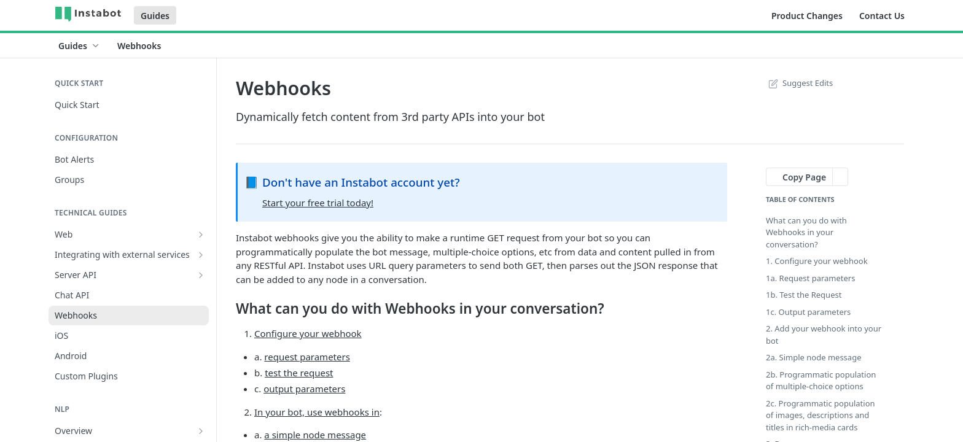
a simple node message (315, 434)
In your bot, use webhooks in (317, 412)
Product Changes (807, 15)
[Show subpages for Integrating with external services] (201, 255)
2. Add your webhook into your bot (823, 334)
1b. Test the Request (803, 294)
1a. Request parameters (810, 278)
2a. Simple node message (813, 357)
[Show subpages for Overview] (201, 431)
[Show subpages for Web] (201, 234)
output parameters (304, 388)
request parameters (307, 357)
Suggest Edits (799, 82)
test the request (299, 372)
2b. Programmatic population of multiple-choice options (821, 380)
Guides (155, 15)
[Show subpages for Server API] (201, 275)
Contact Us (882, 15)
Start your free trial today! (317, 202)
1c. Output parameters (808, 311)
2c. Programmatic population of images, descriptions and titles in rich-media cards (820, 415)
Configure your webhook (308, 333)
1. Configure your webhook (817, 260)
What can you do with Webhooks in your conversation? (806, 232)
